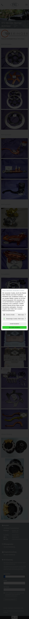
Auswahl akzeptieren (14, 323)
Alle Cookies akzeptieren (14, 327)
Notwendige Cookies (10, 318)
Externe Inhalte (9, 314)
